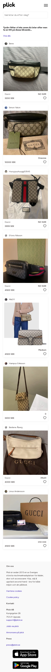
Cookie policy (12, 597)
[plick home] (9, 5)
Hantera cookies (14, 591)
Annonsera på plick (15, 632)
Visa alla (6, 36)
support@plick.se (14, 620)
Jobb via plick (12, 626)
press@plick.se (13, 645)
